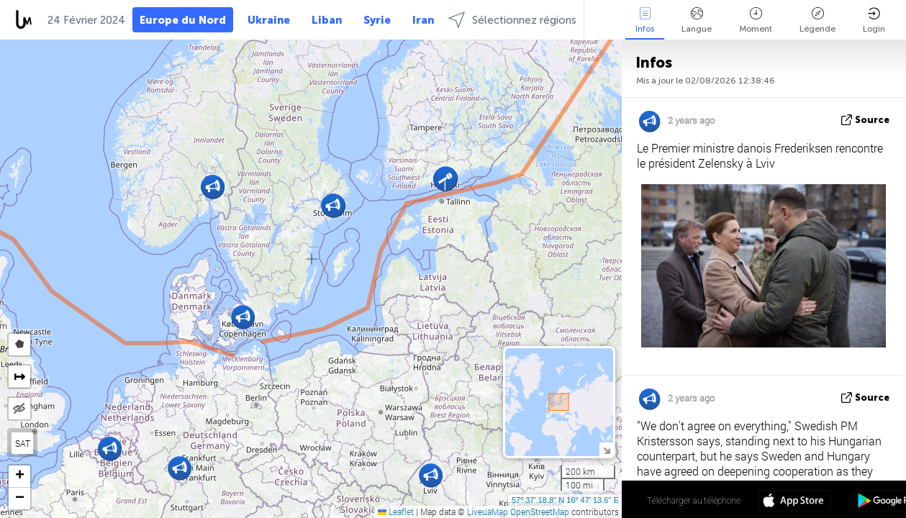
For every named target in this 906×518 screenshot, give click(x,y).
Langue (696, 20)
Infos (644, 20)
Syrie (377, 20)
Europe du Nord (183, 20)
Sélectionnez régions (512, 20)
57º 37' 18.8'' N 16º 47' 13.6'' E (565, 500)
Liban (327, 20)
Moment (755, 20)
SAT (22, 443)
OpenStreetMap (539, 511)
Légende (817, 20)
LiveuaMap (487, 511)
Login (874, 20)
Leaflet (396, 511)
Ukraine (269, 20)
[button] (243, 317)
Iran (423, 20)
